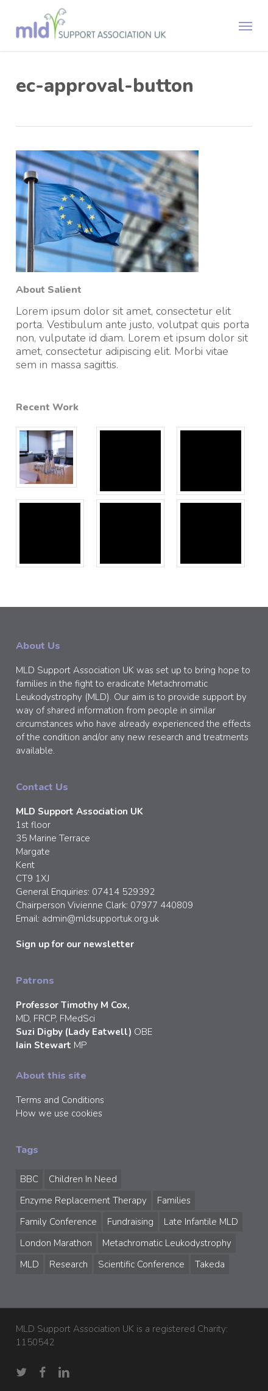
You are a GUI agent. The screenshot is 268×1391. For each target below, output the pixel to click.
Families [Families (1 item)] (174, 1200)
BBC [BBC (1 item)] (29, 1179)
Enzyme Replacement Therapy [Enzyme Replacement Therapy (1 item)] (83, 1200)
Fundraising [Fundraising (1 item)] (130, 1222)
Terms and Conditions (60, 1100)
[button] (245, 25)
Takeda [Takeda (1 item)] (210, 1264)
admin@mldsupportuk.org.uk (100, 919)
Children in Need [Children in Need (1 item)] (83, 1179)
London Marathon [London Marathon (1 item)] (56, 1243)
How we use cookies (59, 1113)
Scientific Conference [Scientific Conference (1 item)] (141, 1264)
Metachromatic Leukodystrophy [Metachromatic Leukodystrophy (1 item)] (166, 1243)
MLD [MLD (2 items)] (29, 1264)
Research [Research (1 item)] (68, 1264)
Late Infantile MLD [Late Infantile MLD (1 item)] (201, 1222)
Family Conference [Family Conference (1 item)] (58, 1222)
